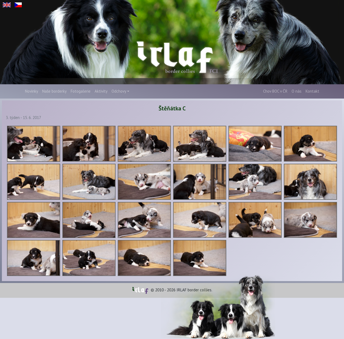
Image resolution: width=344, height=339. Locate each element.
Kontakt (312, 91)
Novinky (31, 91)
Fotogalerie (81, 91)
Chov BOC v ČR (275, 91)
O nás (297, 91)
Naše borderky (54, 91)
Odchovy (119, 91)
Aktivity (101, 91)
